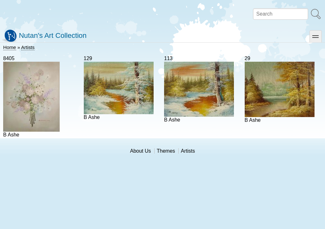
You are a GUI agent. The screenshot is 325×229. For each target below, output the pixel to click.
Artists (28, 47)
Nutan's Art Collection (52, 35)
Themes (166, 151)
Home (9, 47)
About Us (140, 151)
